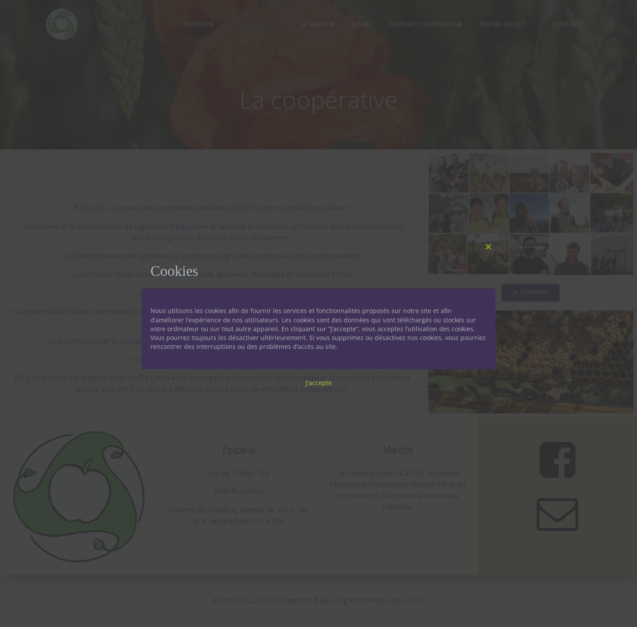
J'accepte (319, 382)
